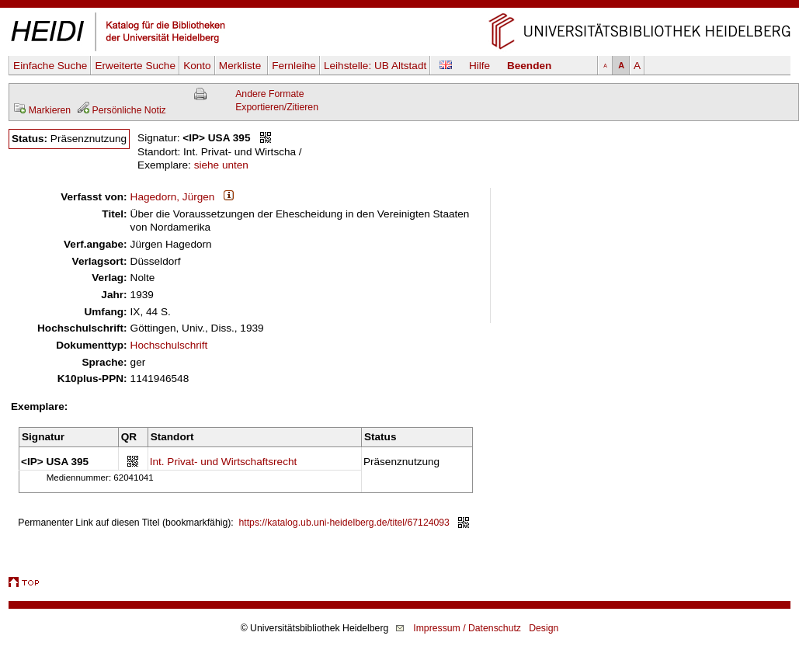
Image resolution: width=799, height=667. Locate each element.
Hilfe (479, 65)
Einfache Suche (50, 65)
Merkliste (241, 65)
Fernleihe (294, 65)
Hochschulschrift (169, 345)
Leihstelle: (375, 65)
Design (543, 628)
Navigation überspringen (399, 6)
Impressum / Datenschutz (467, 628)
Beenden (529, 65)
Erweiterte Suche (135, 65)
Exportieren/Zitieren (276, 107)
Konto (197, 65)
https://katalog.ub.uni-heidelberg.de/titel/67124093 (344, 522)
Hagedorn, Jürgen (172, 197)
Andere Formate (269, 94)
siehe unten (221, 165)
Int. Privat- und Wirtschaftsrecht (223, 461)
